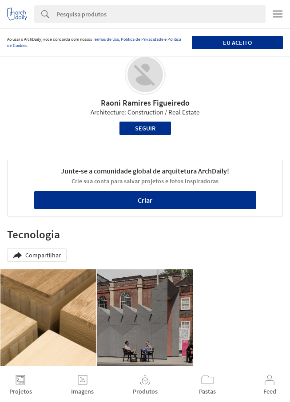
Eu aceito (237, 43)
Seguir (145, 128)
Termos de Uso (106, 39)
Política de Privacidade (142, 39)
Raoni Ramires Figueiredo (145, 103)
